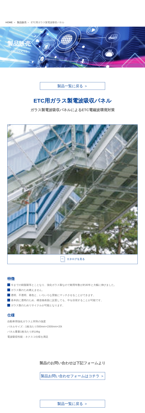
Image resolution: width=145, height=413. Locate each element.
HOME (9, 22)
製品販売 (22, 22)
